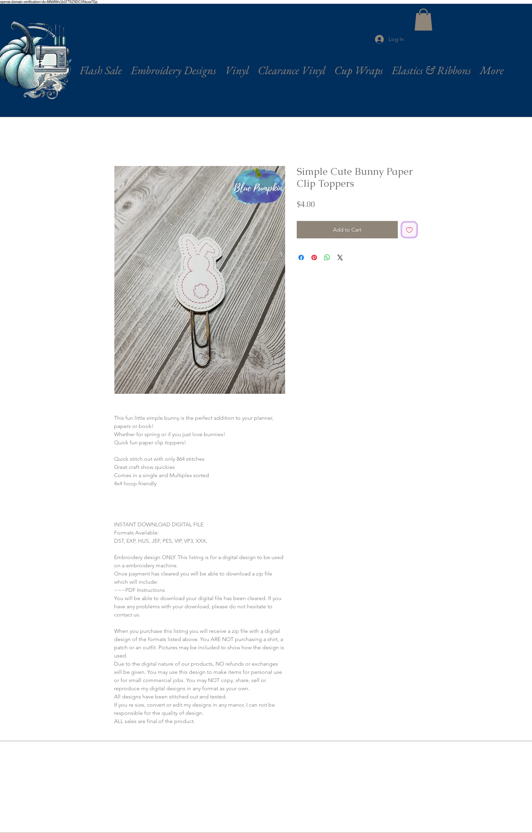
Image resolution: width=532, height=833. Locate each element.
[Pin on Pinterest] (314, 257)
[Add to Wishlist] (409, 230)
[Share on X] (340, 257)
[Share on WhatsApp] (327, 257)
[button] (423, 20)
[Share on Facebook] (301, 257)
